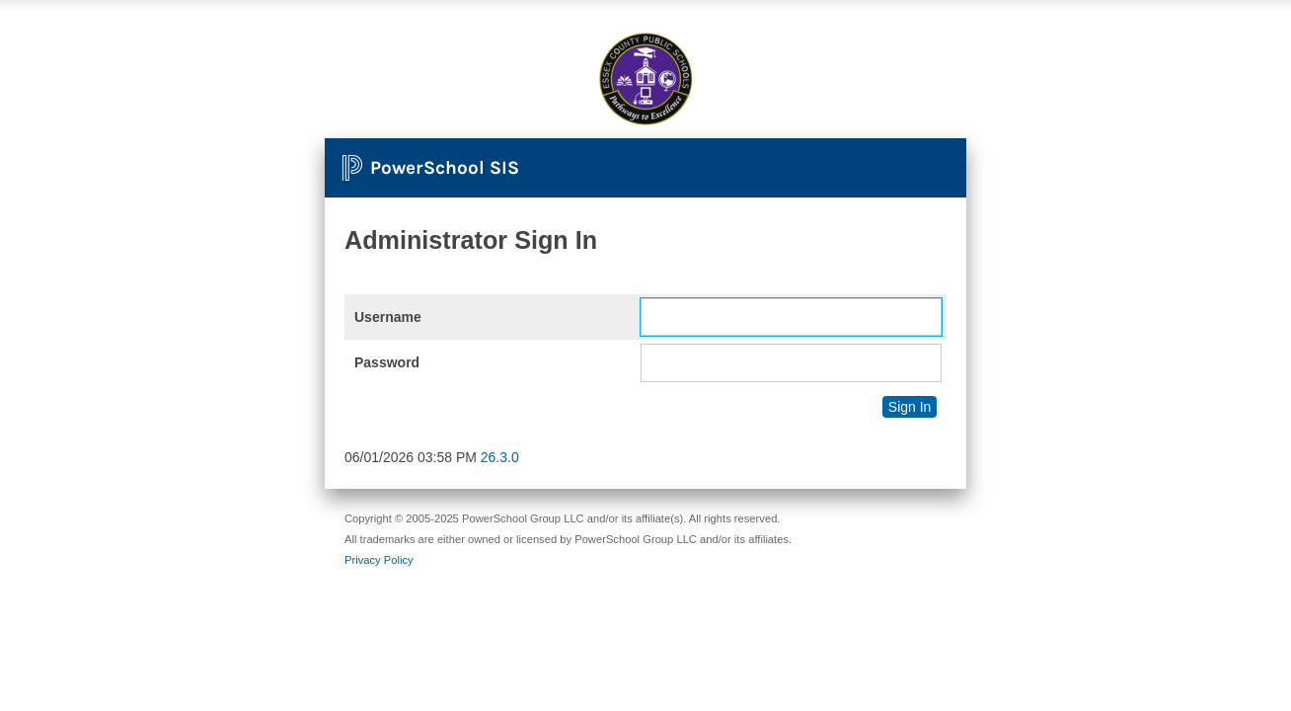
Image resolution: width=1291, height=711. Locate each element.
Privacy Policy (379, 560)
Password (386, 362)
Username (387, 317)
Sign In (910, 407)
